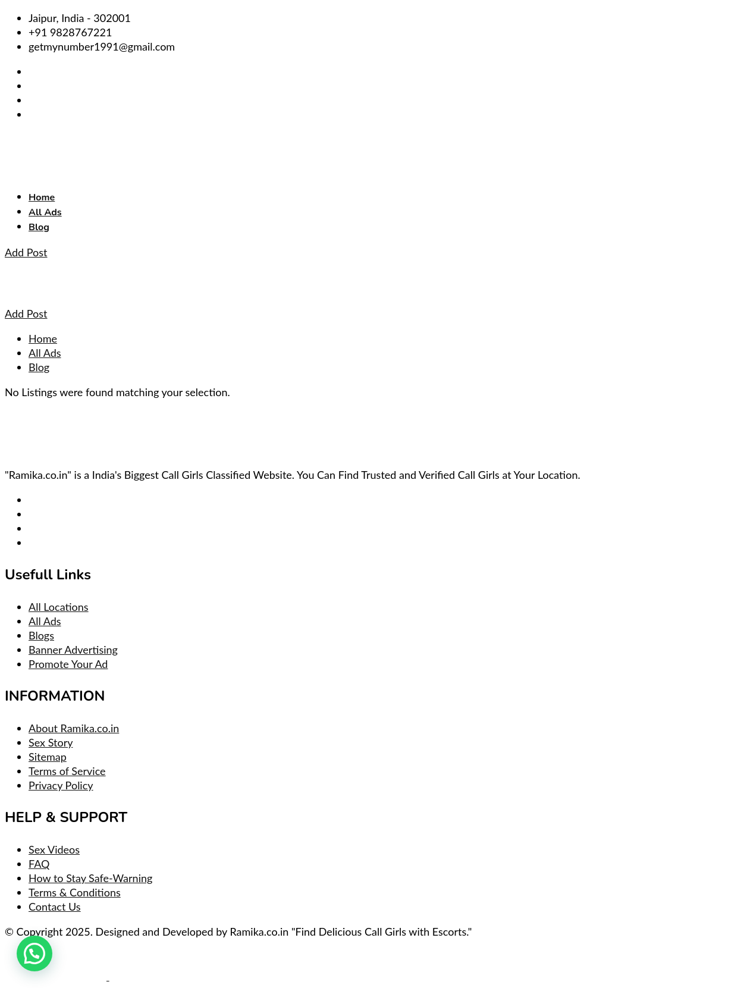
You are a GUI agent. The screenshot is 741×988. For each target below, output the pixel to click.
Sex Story (51, 742)
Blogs (41, 635)
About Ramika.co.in (74, 728)
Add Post (26, 252)
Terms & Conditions (75, 892)
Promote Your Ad (68, 663)
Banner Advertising (73, 649)
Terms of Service (67, 770)
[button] (34, 953)
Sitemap (48, 756)
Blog (39, 227)
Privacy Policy (61, 785)
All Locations (59, 606)
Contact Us (55, 906)
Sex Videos (54, 849)
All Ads (45, 212)
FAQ (39, 863)
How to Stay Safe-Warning (90, 878)
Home (42, 197)
